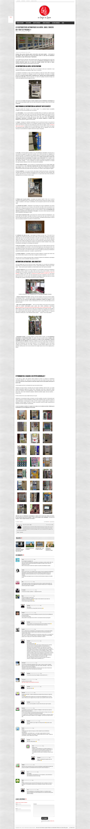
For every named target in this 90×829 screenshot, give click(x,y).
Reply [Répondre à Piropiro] (35, 612)
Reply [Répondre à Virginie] (34, 764)
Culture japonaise (56, 23)
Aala (30, 524)
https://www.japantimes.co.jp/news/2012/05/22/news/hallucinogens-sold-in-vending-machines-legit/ (33, 307)
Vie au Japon (28, 23)
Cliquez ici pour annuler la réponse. (21, 802)
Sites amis (37, 827)
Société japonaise (36, 23)
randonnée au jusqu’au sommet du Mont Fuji (40, 273)
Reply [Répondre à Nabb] (32, 780)
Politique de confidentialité (52, 827)
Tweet (11, 17)
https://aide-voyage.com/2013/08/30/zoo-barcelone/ (30, 682)
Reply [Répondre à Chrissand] (36, 679)
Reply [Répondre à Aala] (37, 789)
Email (18, 808)
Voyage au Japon (20, 23)
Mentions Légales (44, 827)
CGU (40, 827)
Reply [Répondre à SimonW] (34, 692)
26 (29, 31)
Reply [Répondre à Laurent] (35, 629)
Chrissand (23, 679)
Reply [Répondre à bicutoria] (34, 708)
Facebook (21, 532)
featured (21, 521)
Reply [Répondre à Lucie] (34, 559)
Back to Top (72, 827)
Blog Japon (66, 827)
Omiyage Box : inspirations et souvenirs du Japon (49, 549)
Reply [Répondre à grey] (34, 581)
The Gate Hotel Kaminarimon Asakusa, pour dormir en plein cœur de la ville (20, 550)
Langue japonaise (46, 23)
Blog (63, 23)
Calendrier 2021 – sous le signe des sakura (40, 549)
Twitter (18, 532)
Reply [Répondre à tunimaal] (40, 605)
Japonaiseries (52, 521)
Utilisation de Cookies (60, 827)
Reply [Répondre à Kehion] (33, 728)
